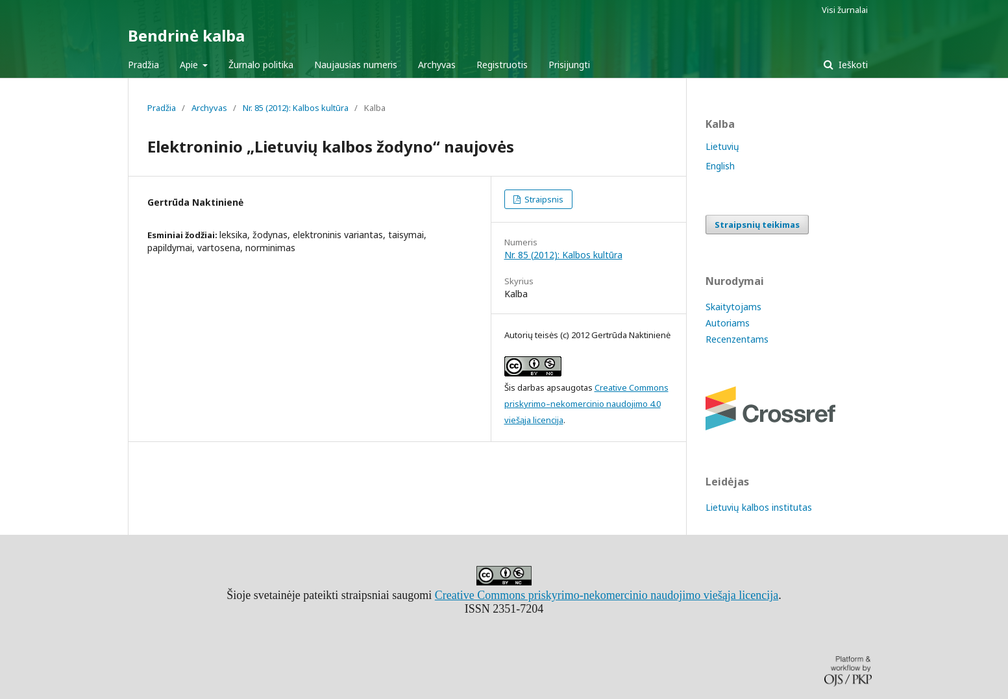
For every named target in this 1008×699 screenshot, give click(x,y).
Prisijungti (569, 64)
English (720, 166)
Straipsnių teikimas (757, 224)
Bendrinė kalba (186, 35)
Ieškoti (852, 64)
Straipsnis (542, 199)
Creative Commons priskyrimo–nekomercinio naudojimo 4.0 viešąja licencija (586, 404)
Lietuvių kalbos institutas (759, 507)
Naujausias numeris (355, 64)
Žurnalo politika (260, 64)
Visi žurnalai (845, 10)
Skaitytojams (733, 306)
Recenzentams (737, 339)
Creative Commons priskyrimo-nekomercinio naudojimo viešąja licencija (606, 595)
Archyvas (437, 64)
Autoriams (728, 323)
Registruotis (502, 64)
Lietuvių (722, 146)
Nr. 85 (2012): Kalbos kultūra (296, 108)
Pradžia (143, 64)
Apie (190, 64)
